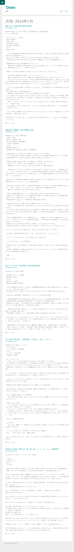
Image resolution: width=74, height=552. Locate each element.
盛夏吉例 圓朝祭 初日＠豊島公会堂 (19, 130)
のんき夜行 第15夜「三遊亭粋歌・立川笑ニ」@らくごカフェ (28, 339)
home (61, 11)
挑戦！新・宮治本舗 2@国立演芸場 (18, 26)
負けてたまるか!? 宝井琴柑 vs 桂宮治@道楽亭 (22, 266)
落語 (13, 123)
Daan (10, 7)
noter (66, 11)
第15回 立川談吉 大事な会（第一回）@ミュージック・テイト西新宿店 (32, 449)
